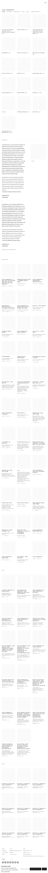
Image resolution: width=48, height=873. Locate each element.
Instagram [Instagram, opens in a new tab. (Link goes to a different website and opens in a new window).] (3, 862)
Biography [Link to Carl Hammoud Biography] (9, 11)
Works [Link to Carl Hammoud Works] (3, 11)
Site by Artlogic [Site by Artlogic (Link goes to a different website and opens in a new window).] (24, 867)
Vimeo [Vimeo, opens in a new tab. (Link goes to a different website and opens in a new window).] (10, 862)
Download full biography (9, 250)
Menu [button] (45, 3)
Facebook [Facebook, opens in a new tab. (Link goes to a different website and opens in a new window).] (5, 862)
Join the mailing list (15, 862)
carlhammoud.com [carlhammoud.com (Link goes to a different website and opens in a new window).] (5, 195)
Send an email (18, 862)
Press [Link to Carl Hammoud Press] (27, 11)
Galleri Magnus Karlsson (12, 2)
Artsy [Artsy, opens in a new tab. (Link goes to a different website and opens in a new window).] (13, 862)
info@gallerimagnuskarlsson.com (16, 850)
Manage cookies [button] (4, 865)
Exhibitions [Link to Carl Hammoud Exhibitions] (17, 11)
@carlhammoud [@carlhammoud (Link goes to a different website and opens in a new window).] (5, 197)
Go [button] (12, 858)
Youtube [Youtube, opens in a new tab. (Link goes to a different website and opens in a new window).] (8, 862)
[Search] (6, 859)
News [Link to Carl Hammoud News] (23, 11)
